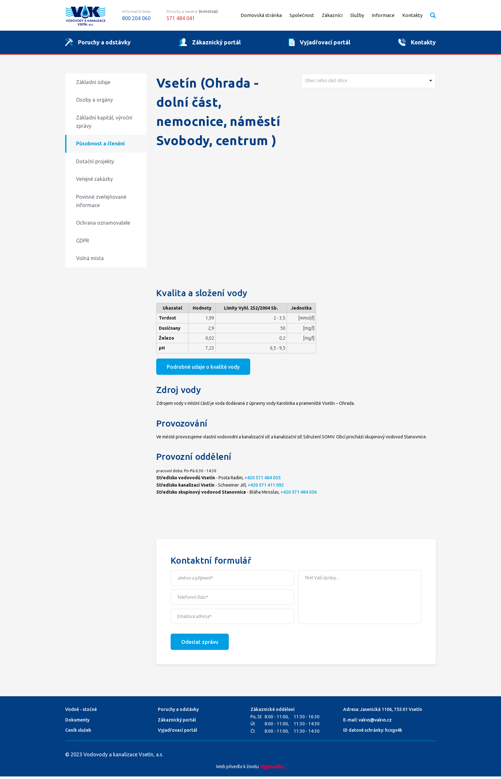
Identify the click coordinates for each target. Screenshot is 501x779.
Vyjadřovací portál (177, 732)
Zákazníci (332, 15)
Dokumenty (77, 722)
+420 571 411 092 (266, 487)
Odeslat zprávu (199, 644)
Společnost (301, 15)
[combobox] (368, 83)
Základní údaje (93, 85)
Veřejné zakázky (94, 182)
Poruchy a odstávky (178, 711)
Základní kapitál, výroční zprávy (104, 124)
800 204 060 (136, 18)
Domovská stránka (261, 15)
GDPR (82, 243)
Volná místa (90, 261)
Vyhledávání (433, 15)
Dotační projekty (95, 164)
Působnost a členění (100, 146)
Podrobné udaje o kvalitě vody (203, 369)
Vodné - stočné (81, 711)
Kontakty (412, 15)
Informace (383, 15)
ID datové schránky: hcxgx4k (372, 732)
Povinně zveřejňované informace (101, 204)
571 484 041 (180, 18)
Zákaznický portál (177, 722)
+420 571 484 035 (262, 480)
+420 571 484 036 (299, 494)
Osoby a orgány (94, 102)
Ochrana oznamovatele (103, 225)
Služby (357, 15)
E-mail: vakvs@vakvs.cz (367, 722)
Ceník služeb (78, 732)
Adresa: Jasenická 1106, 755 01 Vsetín (382, 711)
